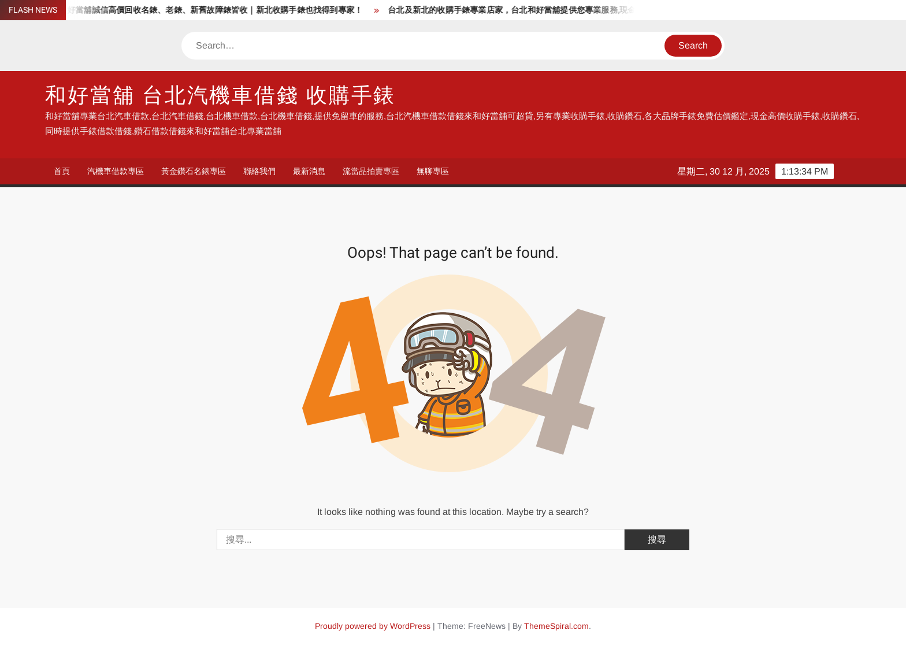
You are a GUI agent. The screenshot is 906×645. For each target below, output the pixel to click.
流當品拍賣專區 (371, 171)
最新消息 (309, 171)
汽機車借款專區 (115, 171)
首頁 (62, 171)
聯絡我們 (259, 171)
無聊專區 (433, 171)
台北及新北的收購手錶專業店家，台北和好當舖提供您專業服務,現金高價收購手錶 (540, 10)
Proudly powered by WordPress (372, 626)
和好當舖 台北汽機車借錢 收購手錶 (220, 95)
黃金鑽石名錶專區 (193, 171)
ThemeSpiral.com (556, 626)
